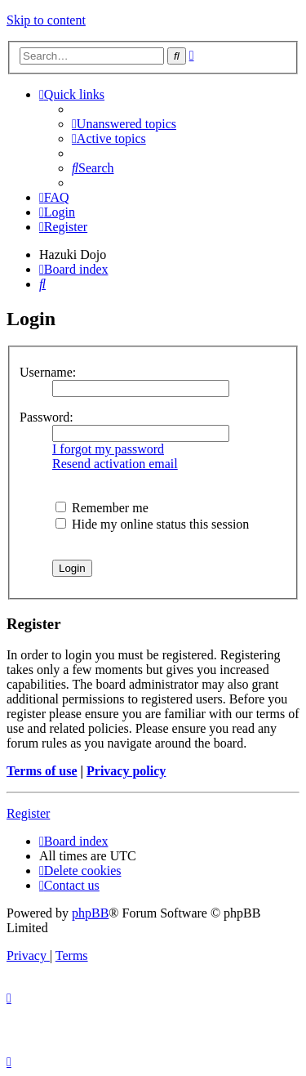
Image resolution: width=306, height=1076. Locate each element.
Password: (46, 417)
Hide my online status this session (152, 524)
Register (28, 813)
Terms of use (42, 771)
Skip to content (46, 20)
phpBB (90, 913)
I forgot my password (108, 449)
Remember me (102, 508)
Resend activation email (115, 464)
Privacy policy (126, 771)
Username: (48, 372)
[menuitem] (124, 124)
